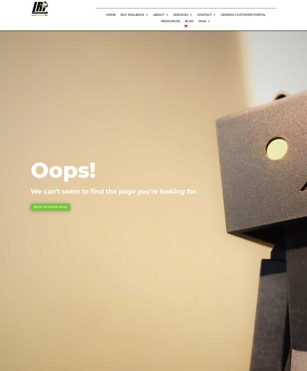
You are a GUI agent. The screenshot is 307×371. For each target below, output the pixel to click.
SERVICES (180, 15)
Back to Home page (50, 207)
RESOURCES (170, 21)
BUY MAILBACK (132, 15)
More (202, 21)
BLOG (189, 21)
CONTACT (204, 15)
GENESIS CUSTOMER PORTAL (243, 15)
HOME (111, 15)
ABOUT (158, 15)
